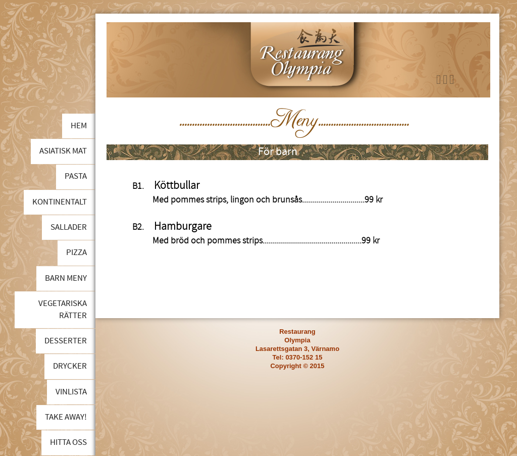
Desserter (65, 340)
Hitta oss (68, 442)
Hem (79, 125)
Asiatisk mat (63, 151)
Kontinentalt (59, 202)
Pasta (76, 176)
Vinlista (71, 391)
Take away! (66, 417)
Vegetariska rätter (62, 309)
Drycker (70, 366)
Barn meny (66, 278)
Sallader (68, 227)
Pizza (76, 252)
